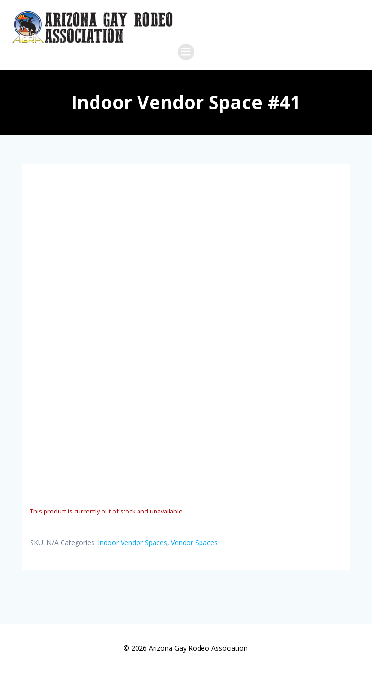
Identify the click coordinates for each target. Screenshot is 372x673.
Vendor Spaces (194, 542)
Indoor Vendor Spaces (132, 542)
